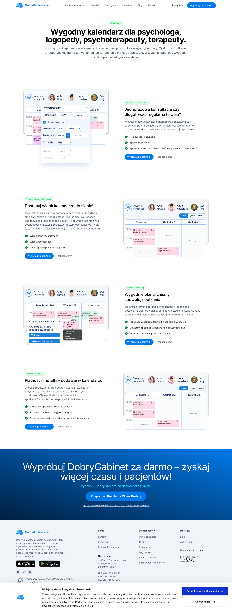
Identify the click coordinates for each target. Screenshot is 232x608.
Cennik (142, 542)
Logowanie (144, 552)
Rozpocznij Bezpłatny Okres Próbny (116, 496)
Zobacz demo (164, 156)
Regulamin (103, 542)
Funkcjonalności (147, 536)
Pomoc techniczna (149, 557)
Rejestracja (145, 547)
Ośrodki (94, 5)
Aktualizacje (186, 542)
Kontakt (152, 5)
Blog (140, 5)
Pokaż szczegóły (52, 601)
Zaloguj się (177, 5)
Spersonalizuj (205, 588)
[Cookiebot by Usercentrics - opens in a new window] (21, 601)
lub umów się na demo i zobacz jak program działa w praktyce (116, 505)
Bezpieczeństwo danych (152, 562)
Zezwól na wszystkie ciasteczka (205, 578)
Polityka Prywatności (109, 547)
